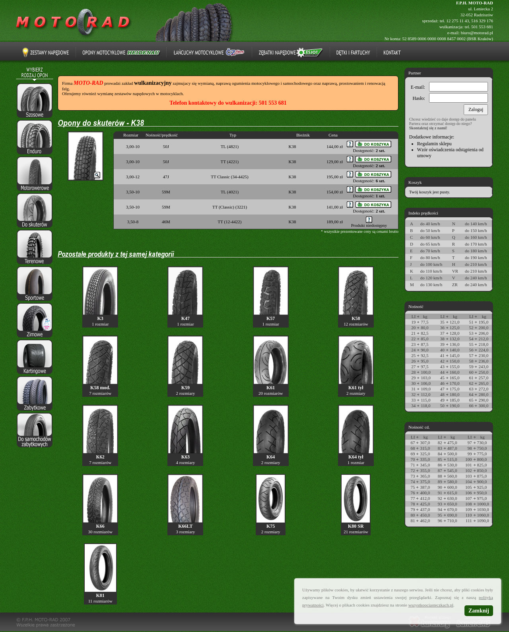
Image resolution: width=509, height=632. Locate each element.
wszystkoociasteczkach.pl (430, 605)
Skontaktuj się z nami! (428, 128)
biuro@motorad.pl (477, 32)
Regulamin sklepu (434, 143)
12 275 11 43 (457, 20)
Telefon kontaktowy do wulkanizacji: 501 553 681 (227, 103)
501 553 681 (482, 26)
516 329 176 (482, 20)
